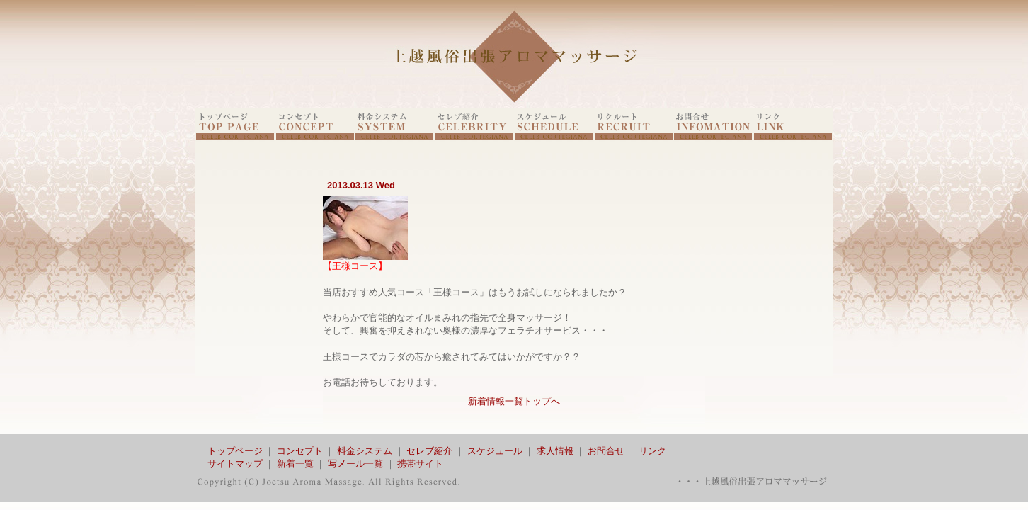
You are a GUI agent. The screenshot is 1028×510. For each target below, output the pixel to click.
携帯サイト (420, 463)
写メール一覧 (355, 463)
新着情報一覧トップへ (514, 401)
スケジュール (494, 451)
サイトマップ (235, 463)
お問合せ (606, 451)
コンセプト (300, 451)
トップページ (235, 451)
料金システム (364, 451)
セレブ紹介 (429, 451)
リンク (652, 451)
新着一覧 (295, 463)
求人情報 (555, 451)
